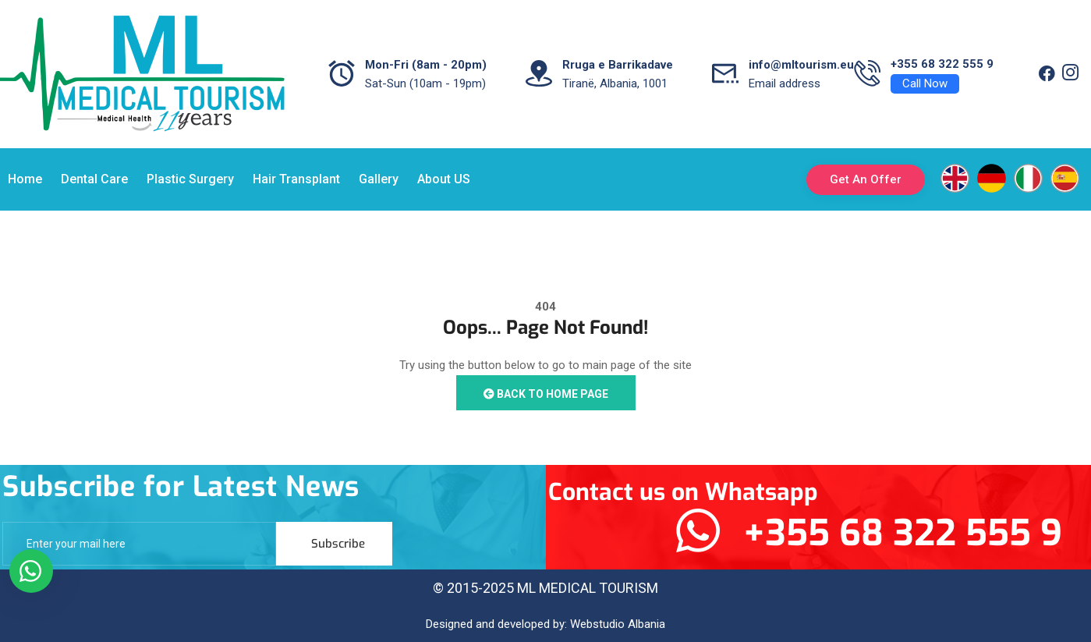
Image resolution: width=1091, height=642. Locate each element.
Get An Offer (865, 179)
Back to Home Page (546, 394)
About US (443, 179)
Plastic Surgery (190, 179)
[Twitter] (1070, 74)
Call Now (925, 83)
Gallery (378, 179)
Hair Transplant (296, 179)
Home (25, 179)
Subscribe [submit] (338, 544)
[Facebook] (1046, 74)
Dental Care (94, 179)
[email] (139, 544)
